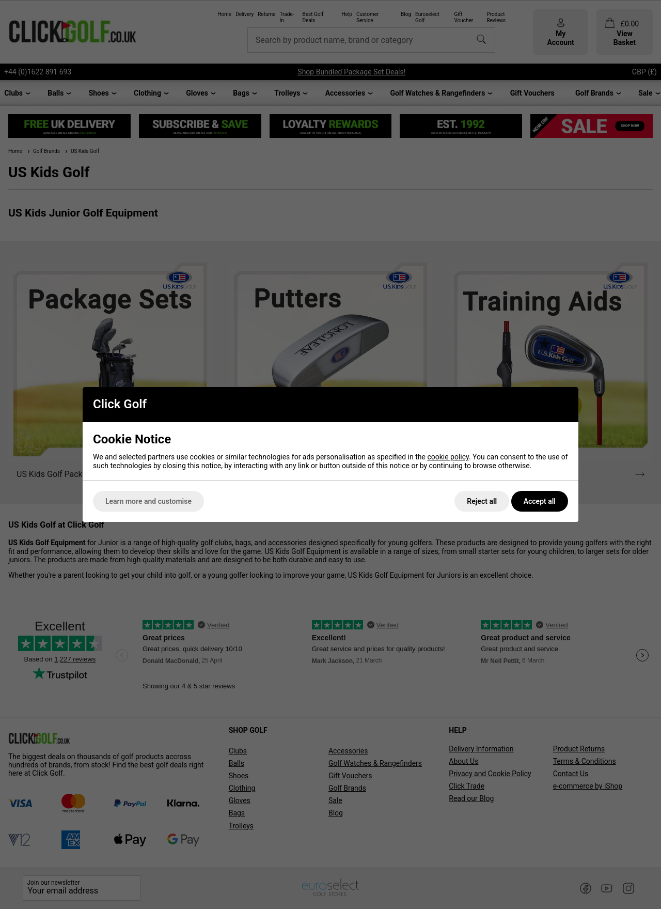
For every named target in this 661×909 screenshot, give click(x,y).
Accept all (540, 501)
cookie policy (448, 457)
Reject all (482, 501)
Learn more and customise (148, 501)
